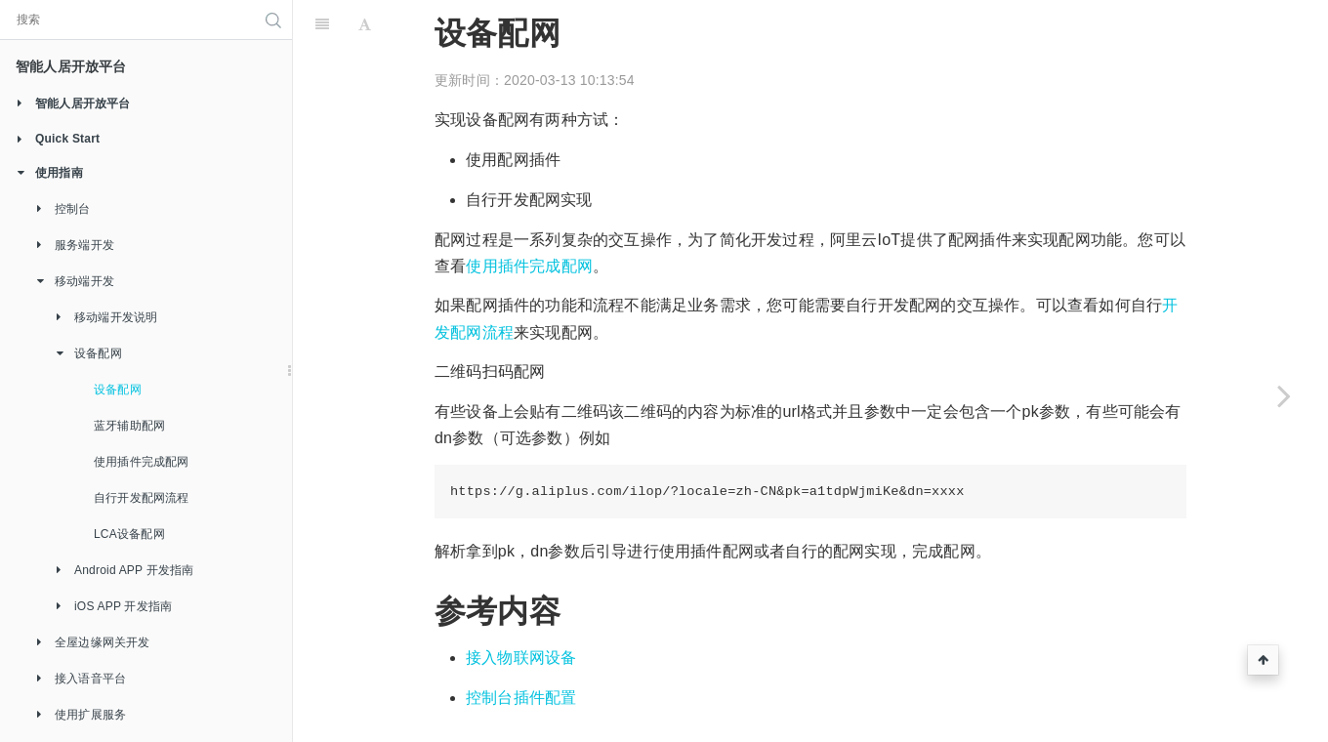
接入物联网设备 (521, 657)
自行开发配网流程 (141, 498)
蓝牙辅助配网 (129, 426)
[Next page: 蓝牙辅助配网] (1284, 395)
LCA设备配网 (129, 534)
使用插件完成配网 (141, 462)
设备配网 (118, 389)
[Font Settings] (365, 24)
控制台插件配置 (521, 697)
